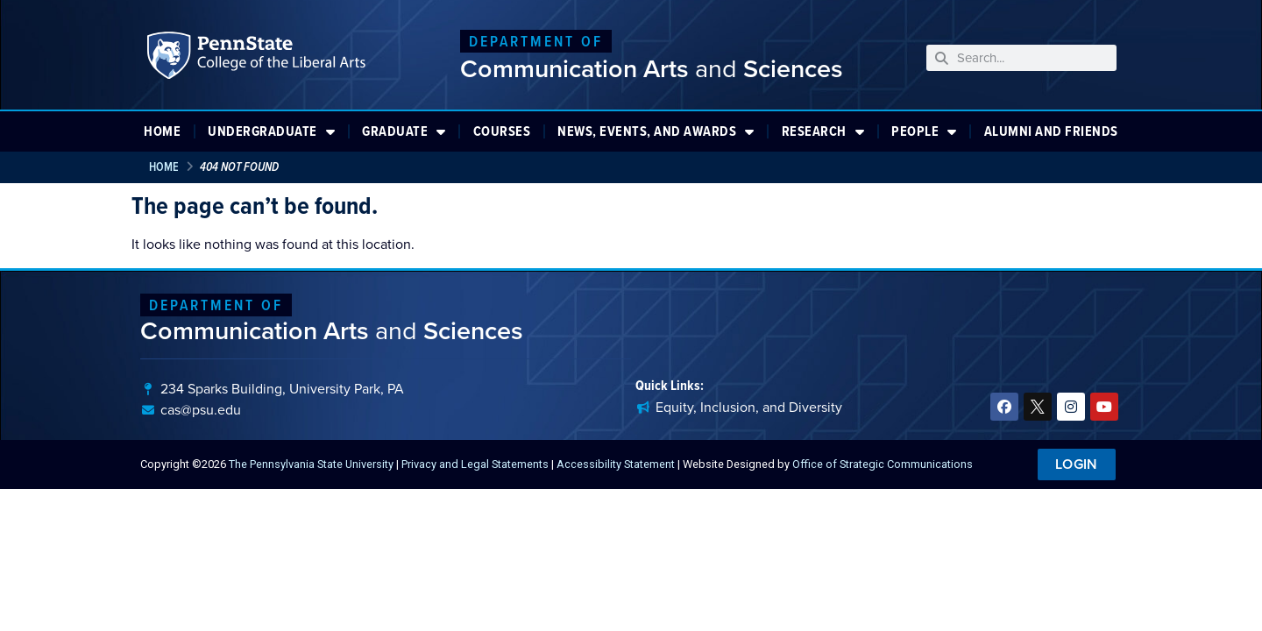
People (924, 131)
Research (823, 131)
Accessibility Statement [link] (616, 464)
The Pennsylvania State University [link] (311, 464)
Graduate (404, 131)
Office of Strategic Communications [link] (882, 464)
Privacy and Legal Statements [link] (475, 464)
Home (162, 131)
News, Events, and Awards (656, 131)
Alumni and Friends (1051, 131)
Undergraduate (271, 131)
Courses (502, 131)
